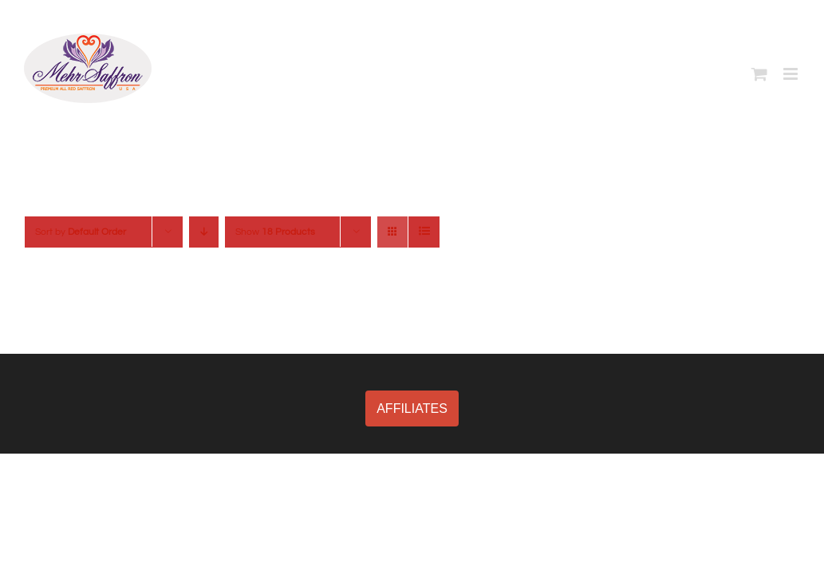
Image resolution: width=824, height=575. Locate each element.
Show (275, 232)
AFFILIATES (412, 408)
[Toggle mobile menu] (791, 73)
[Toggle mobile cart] (759, 73)
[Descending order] (203, 232)
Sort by (80, 232)
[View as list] (424, 232)
